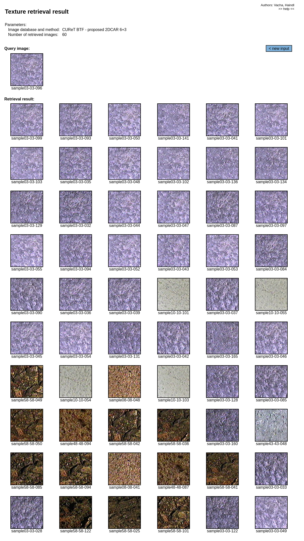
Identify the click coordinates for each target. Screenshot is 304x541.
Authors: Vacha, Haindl (277, 5)
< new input (279, 48)
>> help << (286, 9)
